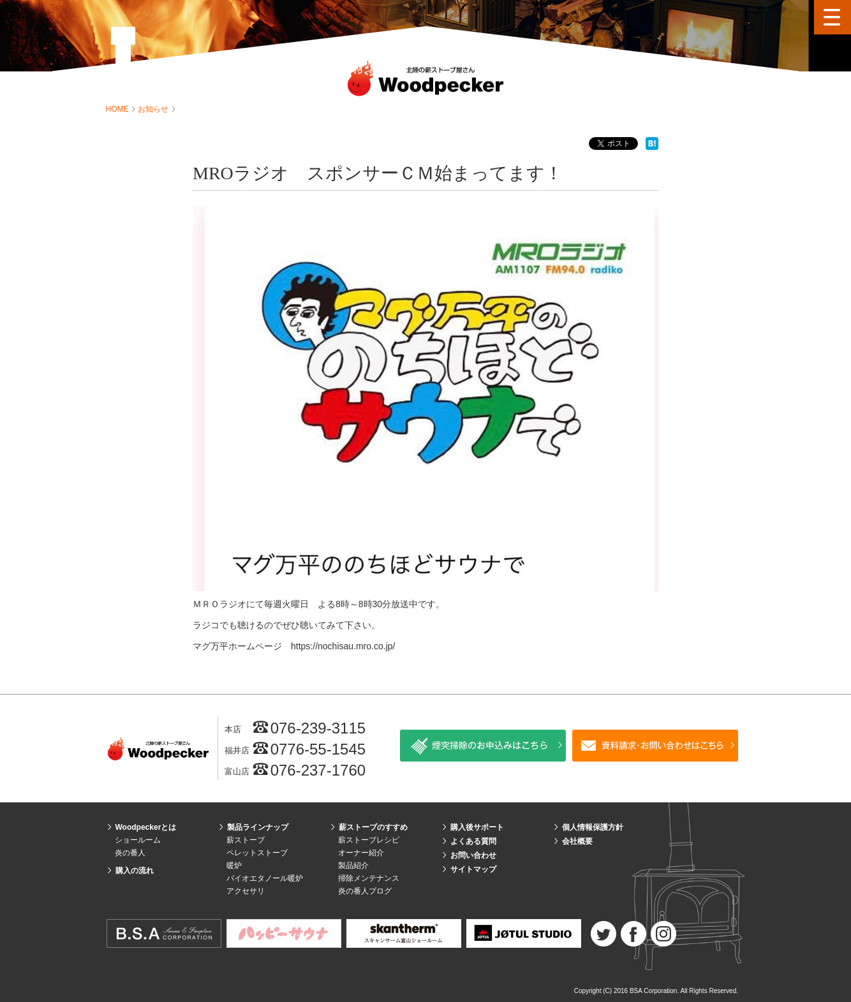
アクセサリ (245, 891)
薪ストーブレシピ (368, 840)
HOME (118, 109)
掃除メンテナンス (368, 878)
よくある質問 (473, 841)
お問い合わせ (473, 855)
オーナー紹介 (361, 852)
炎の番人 (130, 852)
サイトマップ (473, 869)
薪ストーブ (245, 840)
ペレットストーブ (257, 852)
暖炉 (234, 865)
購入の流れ (134, 870)
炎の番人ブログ (365, 891)
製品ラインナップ (257, 827)
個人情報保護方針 (592, 827)
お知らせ (154, 109)
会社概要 (577, 841)
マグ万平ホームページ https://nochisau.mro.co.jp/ (294, 646)
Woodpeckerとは (146, 827)
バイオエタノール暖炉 (264, 878)
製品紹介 (353, 865)
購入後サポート (477, 827)
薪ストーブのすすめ (373, 827)
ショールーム (138, 840)
